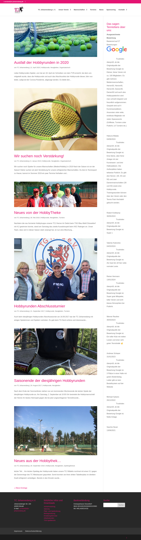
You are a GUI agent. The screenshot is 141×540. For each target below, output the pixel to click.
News (101, 10)
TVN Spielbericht (49, 520)
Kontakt (122, 10)
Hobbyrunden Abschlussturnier (39, 306)
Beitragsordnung (49, 513)
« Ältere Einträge (20, 488)
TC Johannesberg (23, 67)
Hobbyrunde (45, 67)
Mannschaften (79, 10)
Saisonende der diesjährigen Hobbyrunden (49, 380)
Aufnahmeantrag (49, 506)
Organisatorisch (64, 67)
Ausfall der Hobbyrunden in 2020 (41, 62)
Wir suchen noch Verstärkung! (39, 156)
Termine (93, 10)
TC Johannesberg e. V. (47, 10)
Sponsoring (111, 10)
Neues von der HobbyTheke (37, 212)
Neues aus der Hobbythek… (37, 461)
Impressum (18, 531)
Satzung (46, 509)
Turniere (62, 218)
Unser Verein (64, 10)
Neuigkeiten (54, 67)
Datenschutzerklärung (33, 531)
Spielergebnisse (69, 466)
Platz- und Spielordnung (52, 511)
